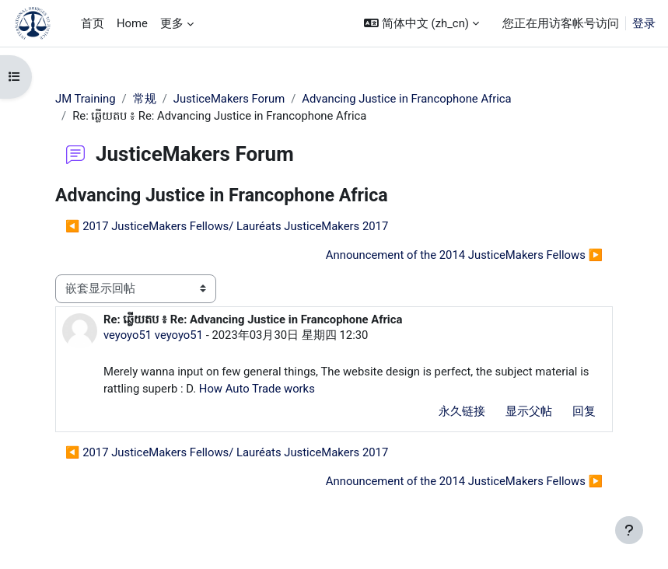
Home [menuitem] (132, 23)
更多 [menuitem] (172, 23)
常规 (144, 99)
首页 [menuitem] (92, 23)
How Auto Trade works (257, 389)
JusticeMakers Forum (229, 99)
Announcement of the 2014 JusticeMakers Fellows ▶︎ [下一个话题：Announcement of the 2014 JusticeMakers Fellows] (464, 255)
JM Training (85, 99)
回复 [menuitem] (584, 411)
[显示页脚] (629, 530)
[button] (421, 23)
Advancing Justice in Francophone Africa (406, 99)
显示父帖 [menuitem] (528, 411)
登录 (644, 23)
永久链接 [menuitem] (462, 411)
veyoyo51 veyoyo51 (153, 335)
